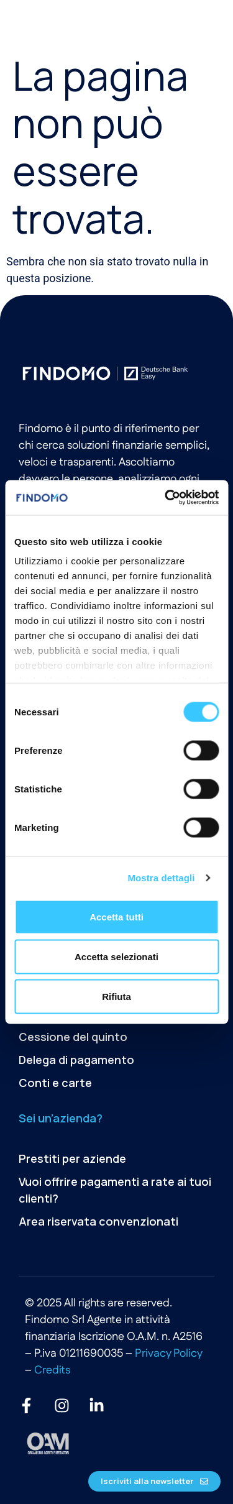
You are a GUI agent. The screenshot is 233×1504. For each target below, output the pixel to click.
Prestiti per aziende (72, 1158)
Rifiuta (116, 996)
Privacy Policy (168, 1354)
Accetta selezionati (116, 956)
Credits (52, 1370)
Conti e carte (55, 1082)
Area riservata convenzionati (98, 1221)
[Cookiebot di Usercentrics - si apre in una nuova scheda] (166, 498)
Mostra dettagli (160, 878)
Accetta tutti (116, 916)
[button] (201, 23)
